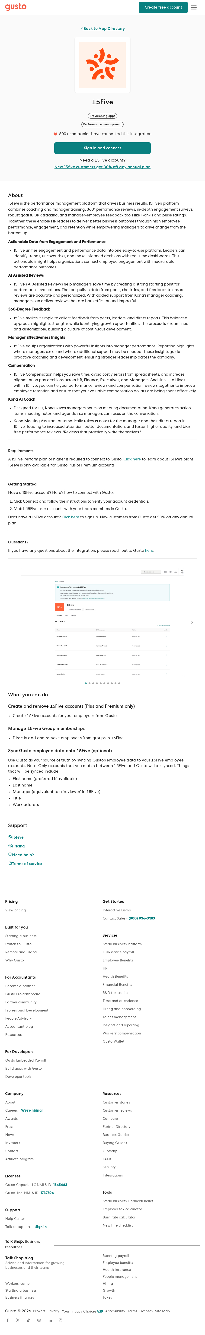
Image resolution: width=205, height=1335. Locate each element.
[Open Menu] (194, 7)
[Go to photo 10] (119, 683)
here (149, 550)
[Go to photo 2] (89, 683)
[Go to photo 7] (108, 683)
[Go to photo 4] (97, 683)
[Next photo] (192, 622)
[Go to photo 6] (104, 683)
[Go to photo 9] (115, 683)
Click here (132, 459)
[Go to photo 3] (93, 683)
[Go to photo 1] (86, 683)
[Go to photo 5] (101, 683)
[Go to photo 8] (112, 683)
